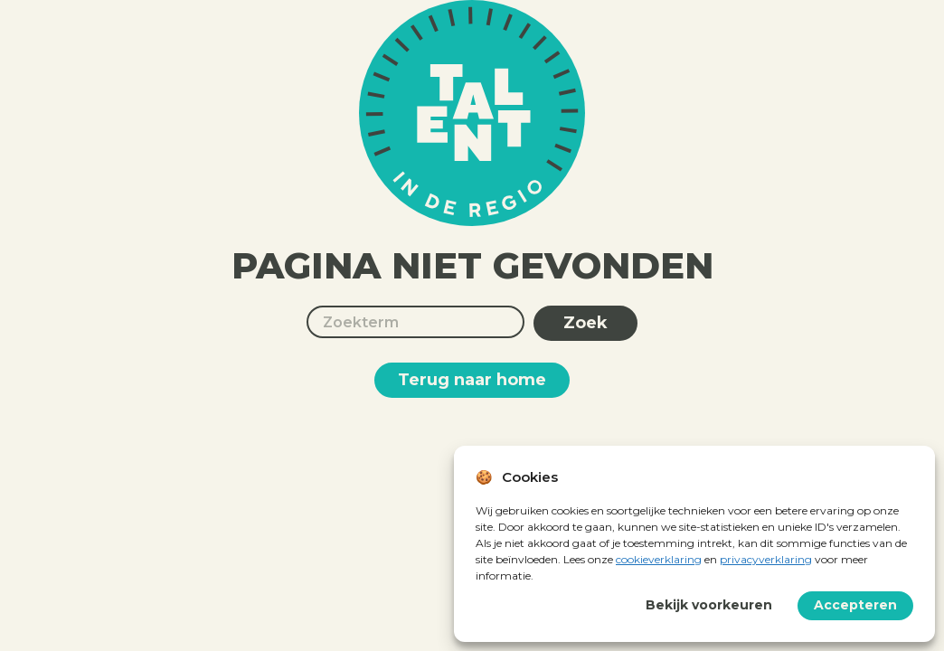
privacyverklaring (766, 559)
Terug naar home (472, 380)
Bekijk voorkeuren (709, 605)
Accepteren (855, 605)
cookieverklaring (659, 559)
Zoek (585, 323)
